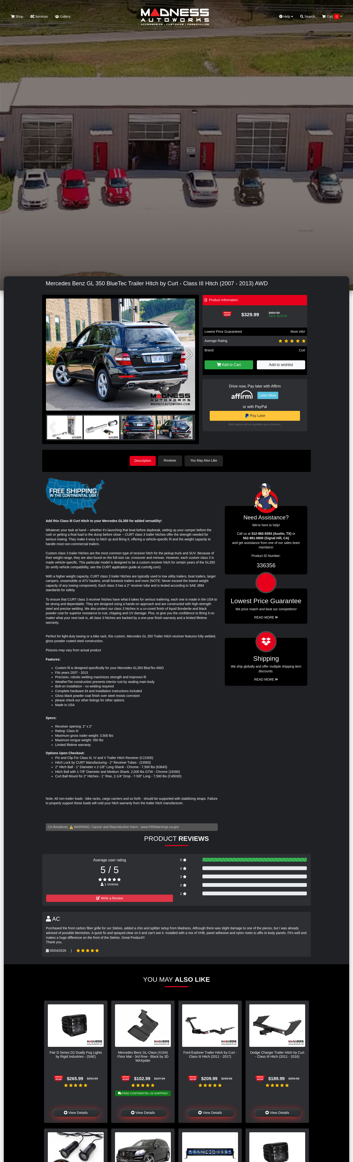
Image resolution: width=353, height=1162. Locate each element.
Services (39, 16)
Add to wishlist (281, 365)
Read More (266, 617)
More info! (298, 331)
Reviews (171, 460)
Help (286, 16)
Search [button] (307, 16)
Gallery (62, 16)
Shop (17, 16)
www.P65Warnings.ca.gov (160, 826)
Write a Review (109, 898)
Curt (302, 350)
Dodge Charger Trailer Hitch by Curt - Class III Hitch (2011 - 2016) (277, 1054)
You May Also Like (205, 460)
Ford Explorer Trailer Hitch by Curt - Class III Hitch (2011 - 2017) (210, 1054)
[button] (189, 354)
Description (143, 460)
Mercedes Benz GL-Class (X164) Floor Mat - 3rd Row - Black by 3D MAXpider (142, 1056)
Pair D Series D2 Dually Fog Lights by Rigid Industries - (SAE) (75, 1054)
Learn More (267, 395)
